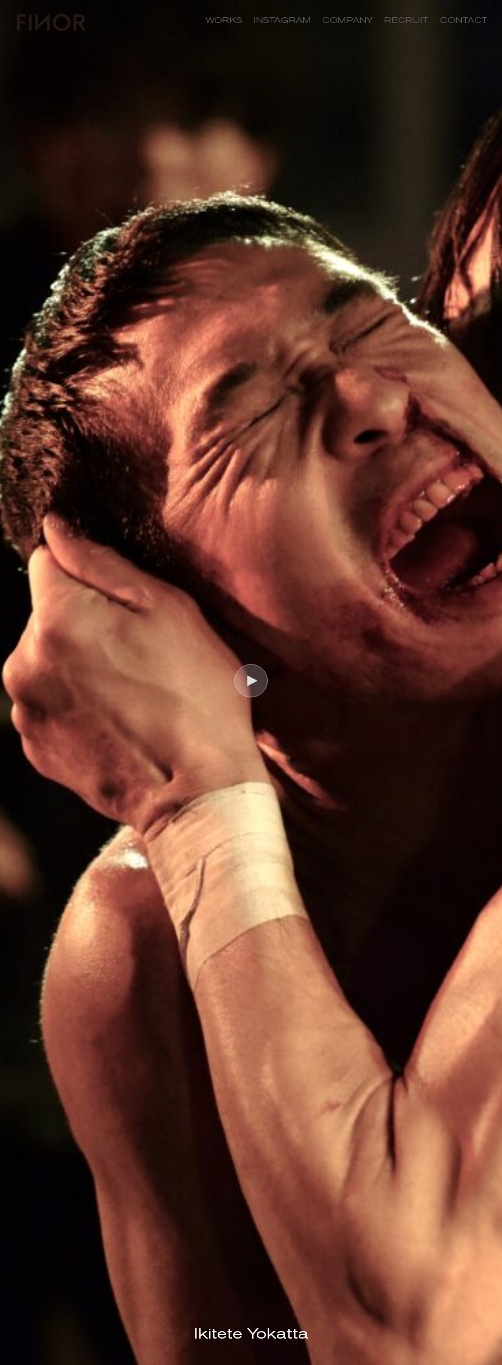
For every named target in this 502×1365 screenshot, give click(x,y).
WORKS (224, 20)
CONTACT (464, 20)
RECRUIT (406, 20)
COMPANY (347, 20)
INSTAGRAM (282, 20)
